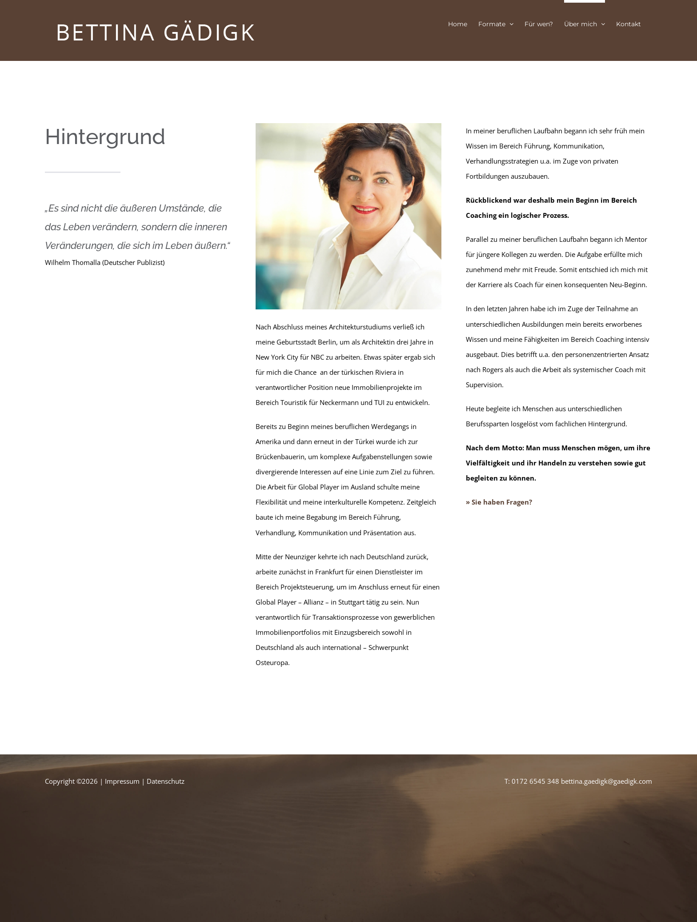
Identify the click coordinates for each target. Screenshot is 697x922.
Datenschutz (165, 781)
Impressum (122, 781)
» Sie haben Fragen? (499, 501)
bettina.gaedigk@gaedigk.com (606, 781)
